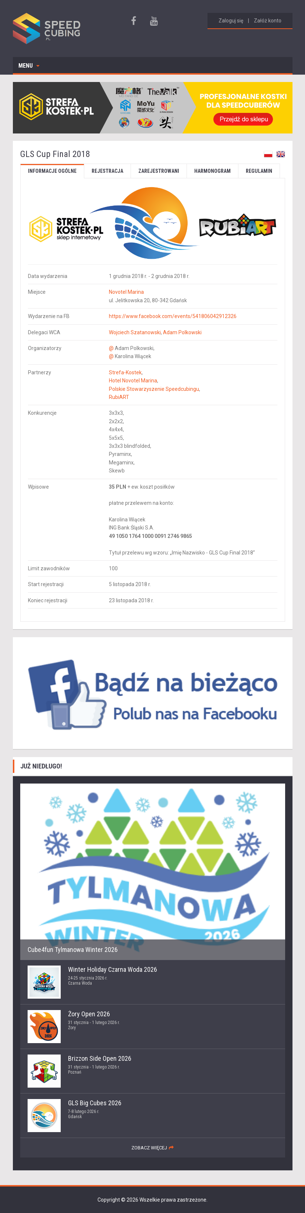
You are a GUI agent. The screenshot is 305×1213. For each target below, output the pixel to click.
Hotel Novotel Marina (133, 380)
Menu (28, 65)
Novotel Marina (126, 292)
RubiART (119, 397)
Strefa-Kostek (125, 372)
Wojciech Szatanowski (135, 332)
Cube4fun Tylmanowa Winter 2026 (73, 949)
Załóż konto (267, 21)
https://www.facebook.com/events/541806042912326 (173, 316)
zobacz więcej (149, 1147)
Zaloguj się (231, 21)
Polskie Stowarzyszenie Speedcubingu (154, 389)
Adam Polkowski (182, 332)
